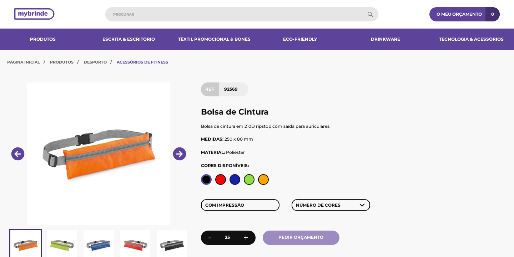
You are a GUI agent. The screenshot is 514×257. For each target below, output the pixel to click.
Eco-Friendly (300, 39)
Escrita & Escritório (128, 39)
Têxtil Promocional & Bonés (214, 39)
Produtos (43, 39)
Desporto (95, 62)
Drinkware (385, 39)
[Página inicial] (34, 14)
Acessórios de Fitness (142, 62)
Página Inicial (23, 62)
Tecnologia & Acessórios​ (471, 39)
